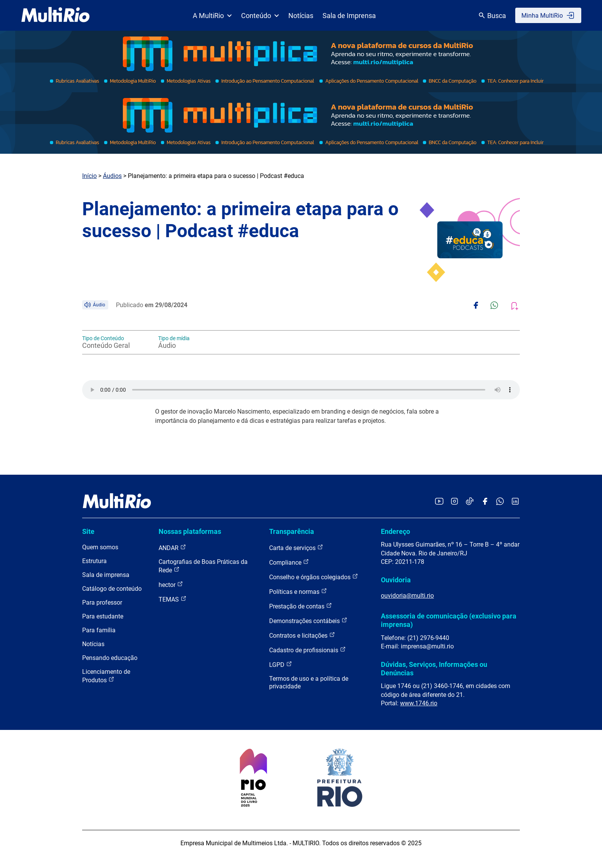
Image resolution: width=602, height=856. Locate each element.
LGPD (280, 664)
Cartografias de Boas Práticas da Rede (203, 566)
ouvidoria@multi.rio (407, 595)
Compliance (289, 562)
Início (89, 176)
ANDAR (172, 548)
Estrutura (94, 561)
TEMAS (173, 599)
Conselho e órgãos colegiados (313, 577)
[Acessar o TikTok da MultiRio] (470, 501)
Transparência (291, 531)
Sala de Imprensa (349, 16)
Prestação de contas (300, 606)
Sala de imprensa (105, 574)
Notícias (300, 16)
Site (88, 531)
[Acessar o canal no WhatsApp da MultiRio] (500, 501)
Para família (99, 630)
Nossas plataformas (190, 531)
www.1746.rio (418, 703)
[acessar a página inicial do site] (55, 15)
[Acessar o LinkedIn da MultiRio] (515, 501)
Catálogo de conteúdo (112, 588)
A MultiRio (212, 16)
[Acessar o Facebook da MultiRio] (485, 501)
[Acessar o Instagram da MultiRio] (454, 501)
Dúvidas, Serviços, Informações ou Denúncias (434, 668)
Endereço (395, 531)
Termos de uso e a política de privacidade (308, 682)
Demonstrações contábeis (308, 621)
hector (171, 584)
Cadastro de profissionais (307, 650)
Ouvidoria (396, 580)
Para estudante (102, 616)
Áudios (112, 176)
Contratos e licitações (302, 635)
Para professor (102, 602)
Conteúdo (260, 16)
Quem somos (100, 547)
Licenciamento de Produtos (106, 676)
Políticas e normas (298, 591)
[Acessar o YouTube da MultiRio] (439, 501)
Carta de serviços (296, 548)
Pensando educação (109, 658)
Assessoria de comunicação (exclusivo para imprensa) (448, 620)
